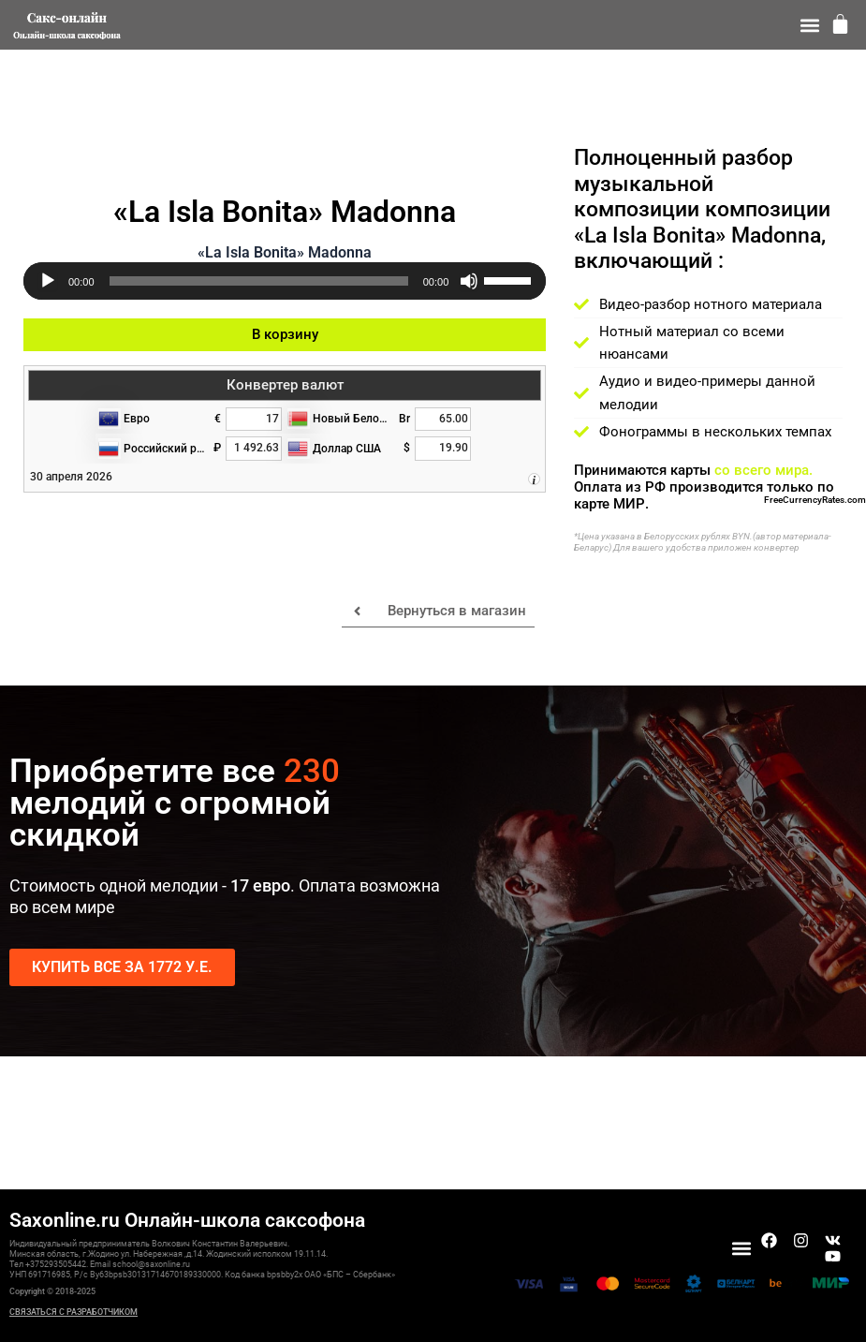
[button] (810, 24)
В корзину (285, 334)
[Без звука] (469, 281)
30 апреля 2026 (71, 476)
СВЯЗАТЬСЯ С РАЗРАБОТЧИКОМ (73, 1312)
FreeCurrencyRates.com (815, 499)
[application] (284, 281)
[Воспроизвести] (47, 281)
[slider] (259, 281)
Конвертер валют (285, 384)
